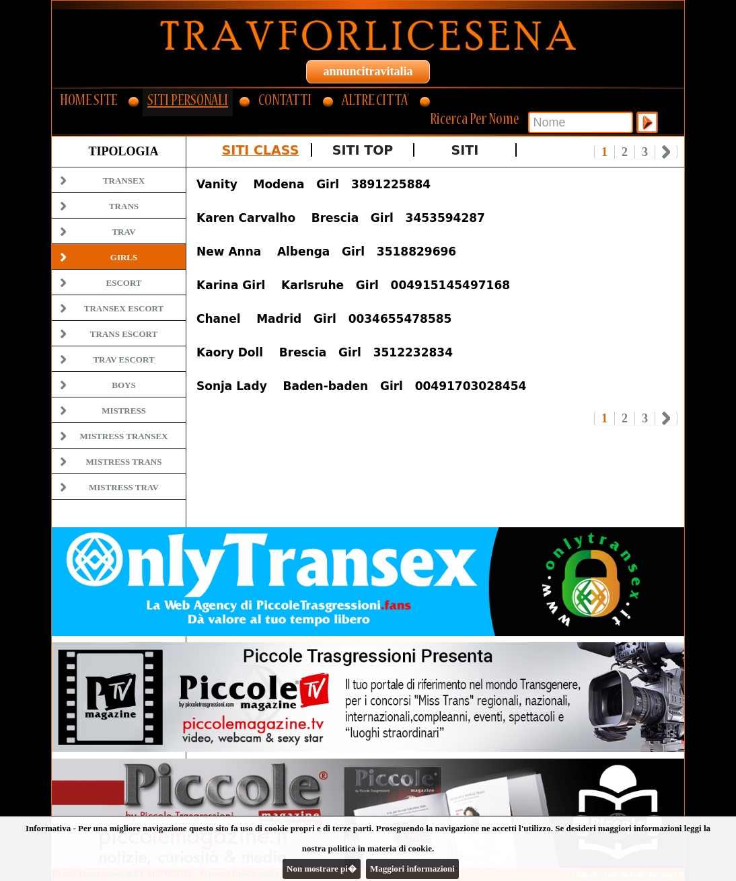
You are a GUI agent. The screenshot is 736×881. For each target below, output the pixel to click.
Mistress (124, 411)
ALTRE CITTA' (375, 101)
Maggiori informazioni (412, 869)
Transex (124, 181)
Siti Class (260, 150)
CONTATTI (284, 101)
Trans (124, 206)
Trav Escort (123, 359)
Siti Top (362, 150)
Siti (465, 150)
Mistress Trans (124, 462)
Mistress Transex (124, 436)
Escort (123, 283)
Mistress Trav (124, 487)
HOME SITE (88, 101)
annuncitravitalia (367, 71)
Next (666, 152)
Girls (123, 257)
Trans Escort (123, 334)
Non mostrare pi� (322, 869)
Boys (123, 385)
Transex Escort (123, 308)
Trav (123, 232)
